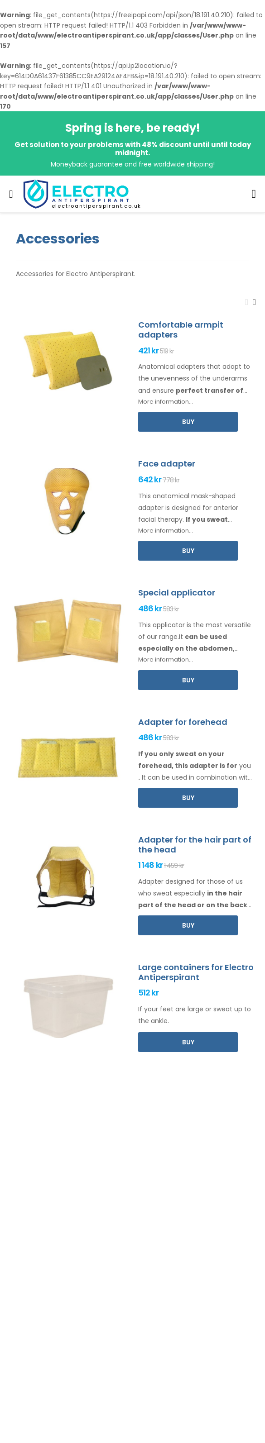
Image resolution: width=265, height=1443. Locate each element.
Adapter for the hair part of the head (194, 844)
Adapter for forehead (182, 722)
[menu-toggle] (11, 194)
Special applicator (176, 592)
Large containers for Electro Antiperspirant (196, 972)
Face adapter (166, 463)
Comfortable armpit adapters (180, 329)
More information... (165, 401)
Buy (188, 421)
